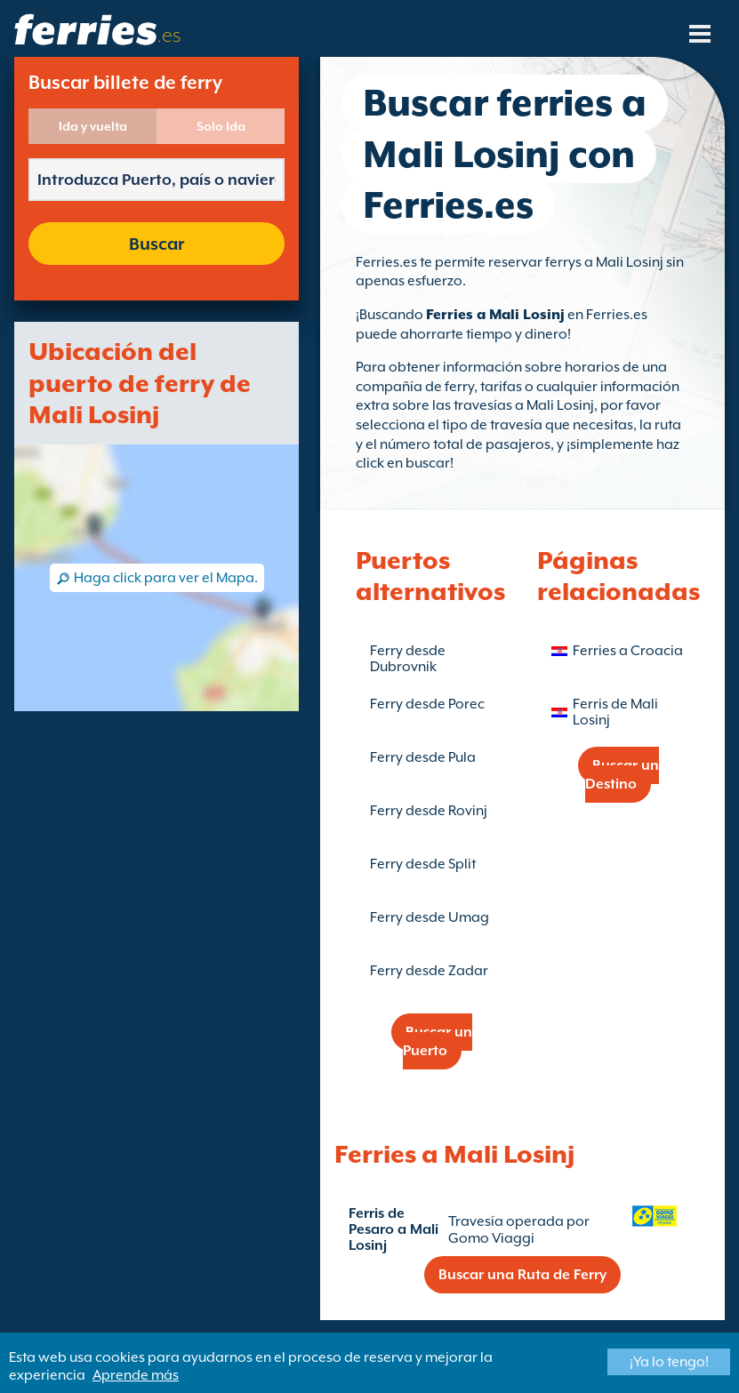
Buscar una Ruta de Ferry (522, 1275)
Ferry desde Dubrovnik (408, 659)
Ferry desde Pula (423, 757)
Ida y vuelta (93, 126)
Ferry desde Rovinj (428, 811)
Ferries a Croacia (628, 651)
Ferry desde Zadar (429, 971)
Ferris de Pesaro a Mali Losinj (393, 1229)
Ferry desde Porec (427, 704)
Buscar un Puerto (438, 1041)
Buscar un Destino (622, 774)
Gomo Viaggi (491, 1238)
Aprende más (135, 1375)
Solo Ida (221, 126)
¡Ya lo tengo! (669, 1362)
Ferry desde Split (423, 864)
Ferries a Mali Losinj (495, 315)
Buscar (156, 243)
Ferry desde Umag (429, 917)
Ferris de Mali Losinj (615, 712)
